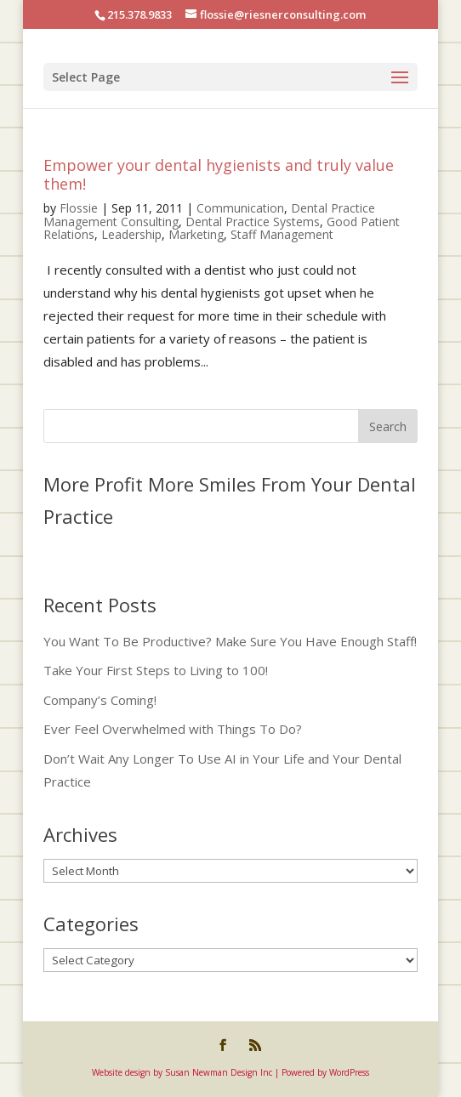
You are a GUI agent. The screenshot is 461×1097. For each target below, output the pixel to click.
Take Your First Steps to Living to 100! (155, 670)
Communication (240, 208)
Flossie (79, 208)
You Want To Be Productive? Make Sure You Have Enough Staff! (230, 641)
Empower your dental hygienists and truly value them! (218, 174)
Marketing (196, 234)
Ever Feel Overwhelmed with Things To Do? (172, 728)
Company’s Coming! (100, 699)
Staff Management (281, 234)
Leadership (131, 234)
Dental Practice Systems (252, 221)
